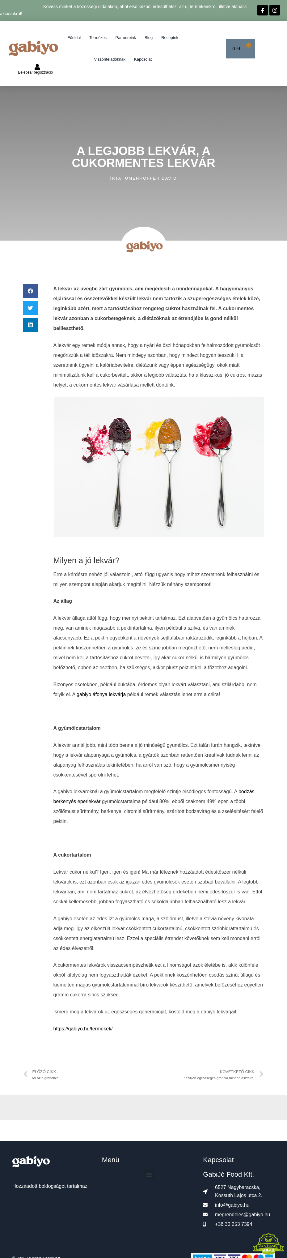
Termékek (98, 37)
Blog (149, 37)
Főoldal (74, 37)
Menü (111, 1160)
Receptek (169, 37)
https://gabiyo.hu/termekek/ (83, 1028)
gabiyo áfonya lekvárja (101, 694)
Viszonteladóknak (109, 59)
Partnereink (126, 37)
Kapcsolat (143, 59)
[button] (30, 291)
